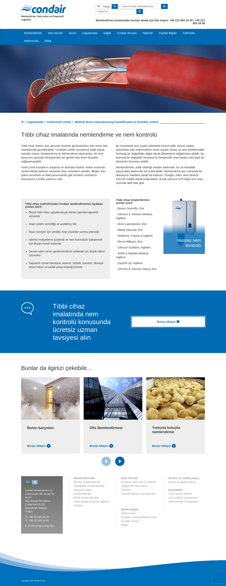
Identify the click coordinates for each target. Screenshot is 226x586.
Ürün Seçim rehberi (180, 493)
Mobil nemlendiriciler (86, 497)
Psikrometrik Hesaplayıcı (184, 501)
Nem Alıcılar (55, 33)
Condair (43, 8)
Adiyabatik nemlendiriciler (89, 485)
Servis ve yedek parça (182, 482)
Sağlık (107, 33)
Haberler (148, 33)
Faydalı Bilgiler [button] (168, 33)
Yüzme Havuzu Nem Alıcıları (138, 493)
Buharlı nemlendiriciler (87, 482)
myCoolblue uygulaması (183, 497)
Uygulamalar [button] (90, 33)
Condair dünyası (127, 33)
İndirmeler (189, 33)
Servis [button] (72, 33)
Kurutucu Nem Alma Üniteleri (138, 482)
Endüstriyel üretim (59, 122)
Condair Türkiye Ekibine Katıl (138, 517)
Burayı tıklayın (168, 321)
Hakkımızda (31, 40)
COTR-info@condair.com (41, 526)
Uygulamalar (35, 122)
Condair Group (130, 521)
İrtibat (47, 40)
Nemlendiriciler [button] (33, 33)
